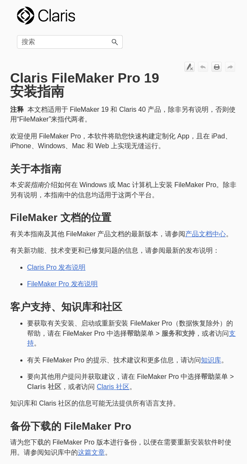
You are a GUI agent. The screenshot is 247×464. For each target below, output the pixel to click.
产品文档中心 (205, 234)
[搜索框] (70, 42)
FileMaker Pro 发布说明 (62, 283)
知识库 (211, 360)
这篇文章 (91, 452)
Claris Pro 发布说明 (56, 267)
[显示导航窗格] (225, 16)
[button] (115, 42)
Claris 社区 (113, 386)
